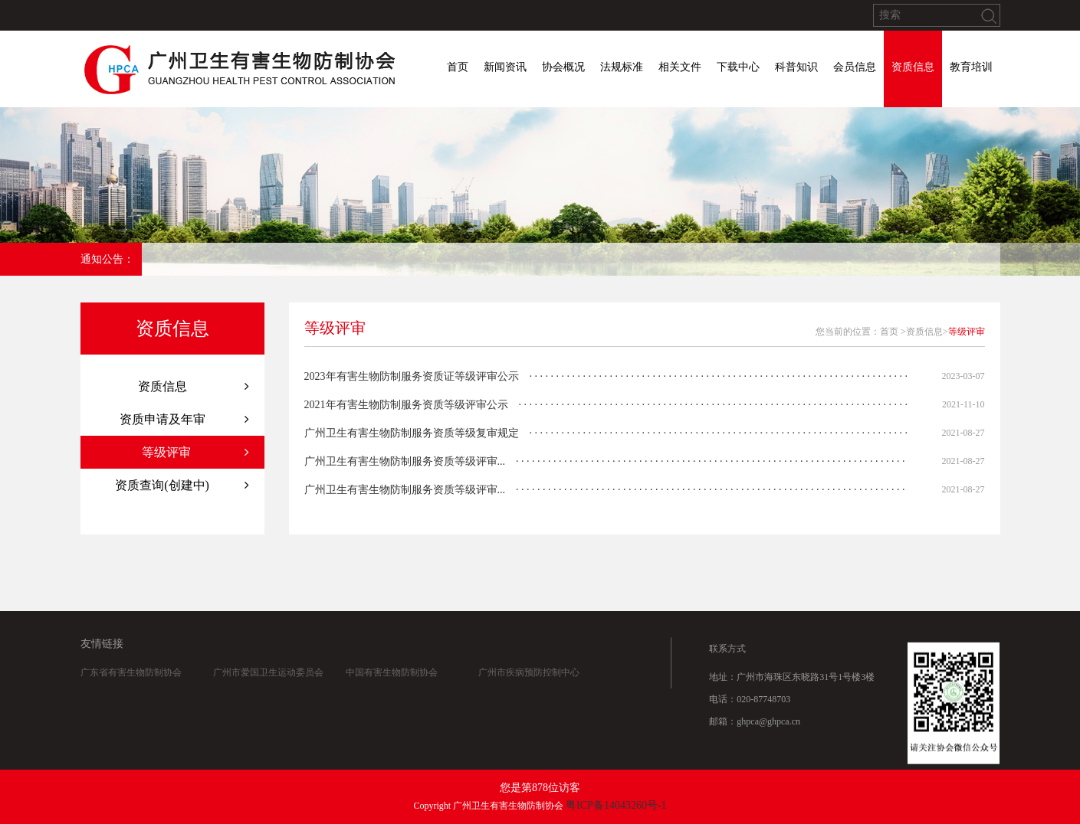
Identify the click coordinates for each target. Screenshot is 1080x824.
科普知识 (796, 67)
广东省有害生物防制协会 (131, 693)
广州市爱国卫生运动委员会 (268, 693)
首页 (457, 67)
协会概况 (563, 67)
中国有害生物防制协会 (392, 693)
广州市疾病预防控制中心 (528, 693)
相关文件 (679, 67)
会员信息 (854, 67)
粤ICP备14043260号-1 (616, 805)
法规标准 (621, 67)
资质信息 (912, 67)
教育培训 (971, 67)
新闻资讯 (505, 67)
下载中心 (738, 67)
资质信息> (927, 331)
